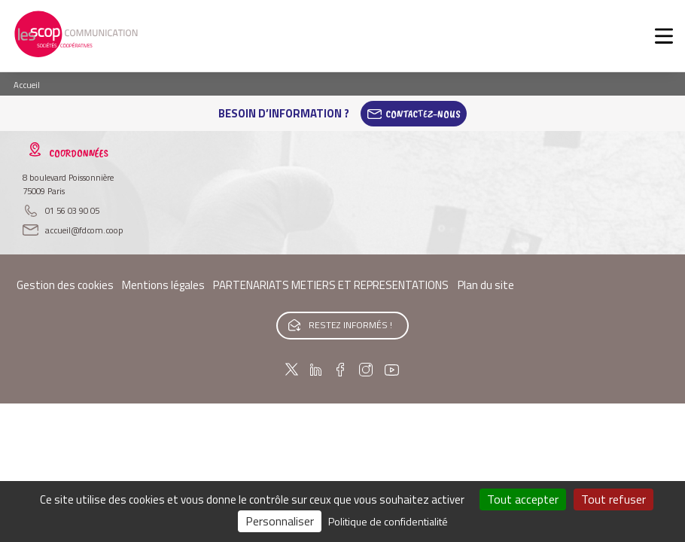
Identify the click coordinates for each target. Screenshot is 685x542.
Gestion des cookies (65, 285)
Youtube (392, 370)
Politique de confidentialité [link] (388, 521)
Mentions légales (163, 285)
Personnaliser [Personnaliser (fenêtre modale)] (279, 521)
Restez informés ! (350, 325)
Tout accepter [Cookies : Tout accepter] (523, 499)
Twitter (292, 370)
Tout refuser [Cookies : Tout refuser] (613, 499)
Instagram (365, 370)
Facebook (340, 370)
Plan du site (486, 285)
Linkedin (316, 370)
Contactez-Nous (423, 113)
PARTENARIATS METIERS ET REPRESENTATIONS (331, 285)
